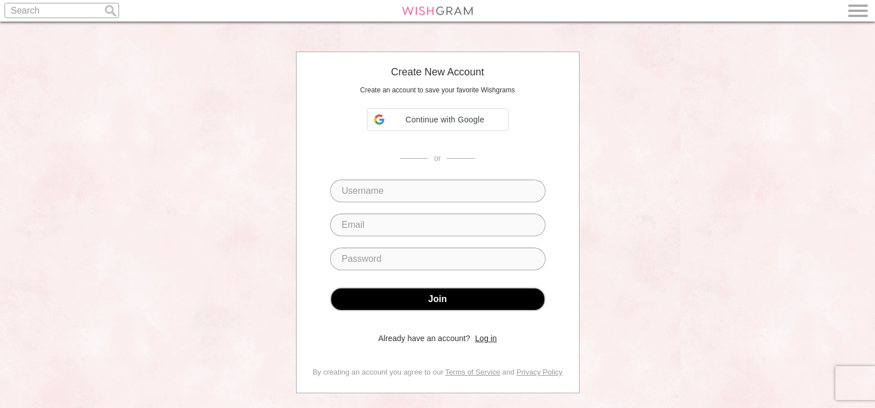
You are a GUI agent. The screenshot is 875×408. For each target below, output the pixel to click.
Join (437, 299)
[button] (438, 119)
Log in (486, 338)
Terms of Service (472, 372)
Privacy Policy (540, 372)
